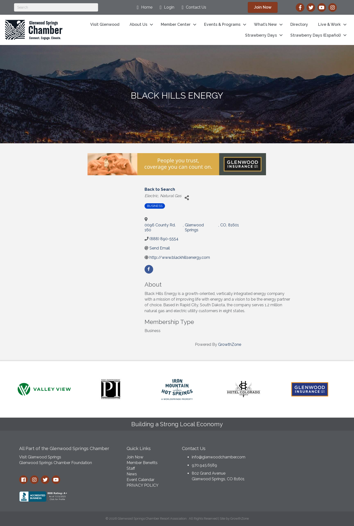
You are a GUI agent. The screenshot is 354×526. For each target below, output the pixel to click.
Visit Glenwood (104, 24)
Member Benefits (142, 462)
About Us (138, 24)
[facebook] (149, 269)
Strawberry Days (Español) (315, 35)
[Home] (143, 7)
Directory (299, 24)
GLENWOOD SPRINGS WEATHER (297, 461)
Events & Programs (222, 24)
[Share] (186, 197)
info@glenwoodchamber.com (218, 457)
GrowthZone (229, 344)
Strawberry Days (261, 35)
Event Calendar (140, 479)
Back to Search (160, 189)
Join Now (135, 457)
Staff (131, 468)
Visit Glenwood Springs (40, 457)
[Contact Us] (192, 7)
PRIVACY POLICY (143, 485)
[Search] (56, 7)
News (132, 474)
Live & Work (329, 24)
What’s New (265, 24)
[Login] (165, 7)
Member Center (176, 24)
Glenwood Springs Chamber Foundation (55, 462)
